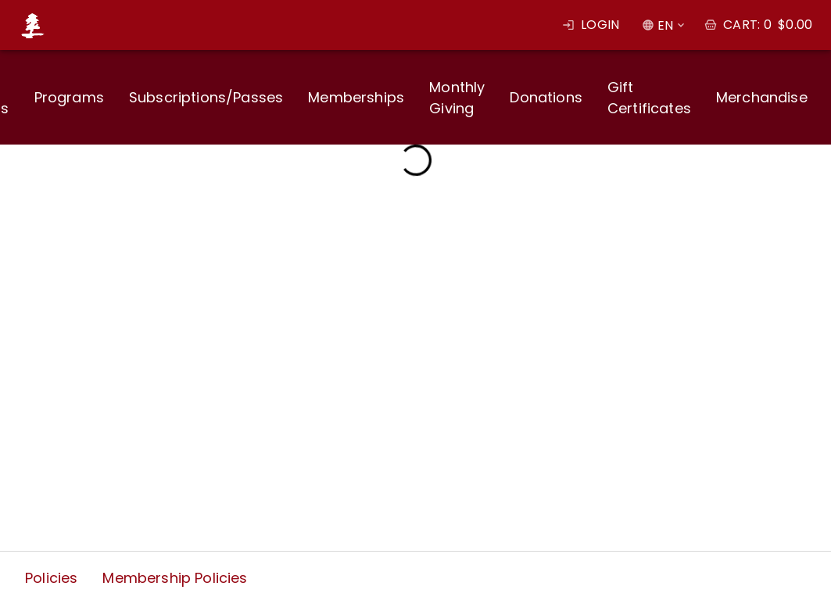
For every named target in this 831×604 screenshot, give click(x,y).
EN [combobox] (665, 25)
